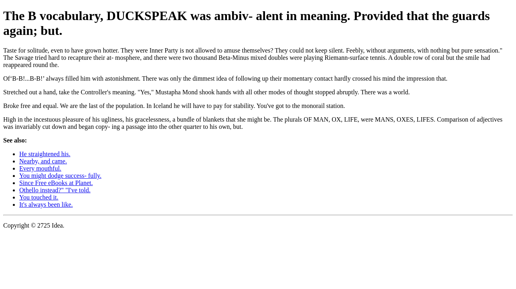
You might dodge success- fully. (60, 175)
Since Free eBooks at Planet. (56, 182)
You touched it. (39, 197)
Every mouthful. (40, 168)
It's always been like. (46, 204)
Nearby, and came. (43, 161)
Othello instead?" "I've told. (55, 190)
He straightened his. (45, 154)
